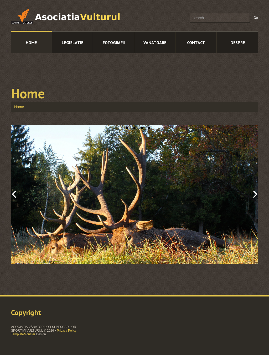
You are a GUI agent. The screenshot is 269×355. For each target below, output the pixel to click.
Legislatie (72, 42)
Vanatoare (154, 42)
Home (31, 42)
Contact (196, 42)
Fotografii (114, 42)
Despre (237, 42)
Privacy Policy (66, 330)
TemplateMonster (23, 334)
